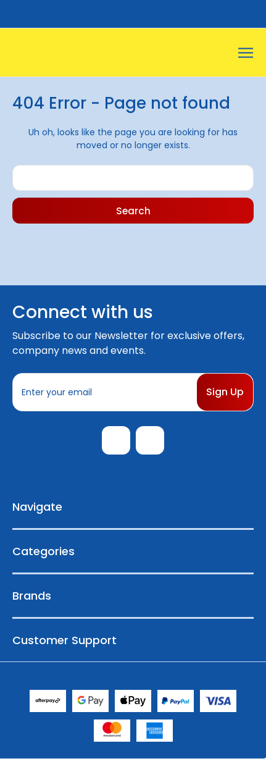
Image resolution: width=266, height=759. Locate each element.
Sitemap (197, 675)
